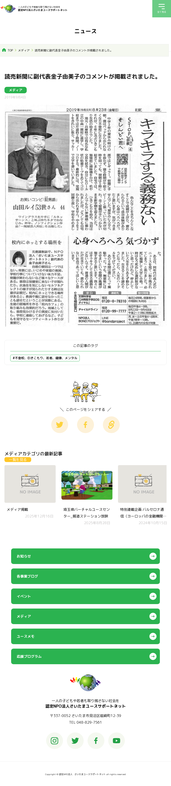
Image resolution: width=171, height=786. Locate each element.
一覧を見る (18, 459)
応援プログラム (29, 656)
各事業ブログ (27, 576)
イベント (24, 596)
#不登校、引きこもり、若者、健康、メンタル (45, 358)
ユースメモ (26, 636)
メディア (24, 50)
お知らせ (24, 556)
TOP (10, 50)
